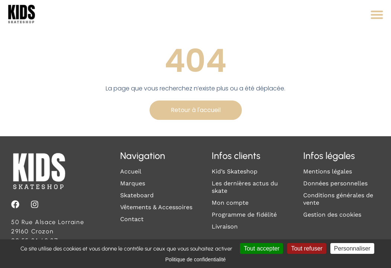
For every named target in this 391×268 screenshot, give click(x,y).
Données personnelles (335, 183)
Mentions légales (327, 171)
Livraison (225, 226)
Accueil (130, 171)
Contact (132, 219)
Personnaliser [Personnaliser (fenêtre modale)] (352, 248)
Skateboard (137, 195)
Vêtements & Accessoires (156, 207)
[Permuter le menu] (377, 14)
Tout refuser (306, 248)
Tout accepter (261, 248)
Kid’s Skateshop (234, 171)
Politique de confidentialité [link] (195, 259)
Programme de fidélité (244, 214)
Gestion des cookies (332, 214)
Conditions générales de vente (338, 199)
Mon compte (230, 202)
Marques (132, 183)
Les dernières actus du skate (245, 187)
